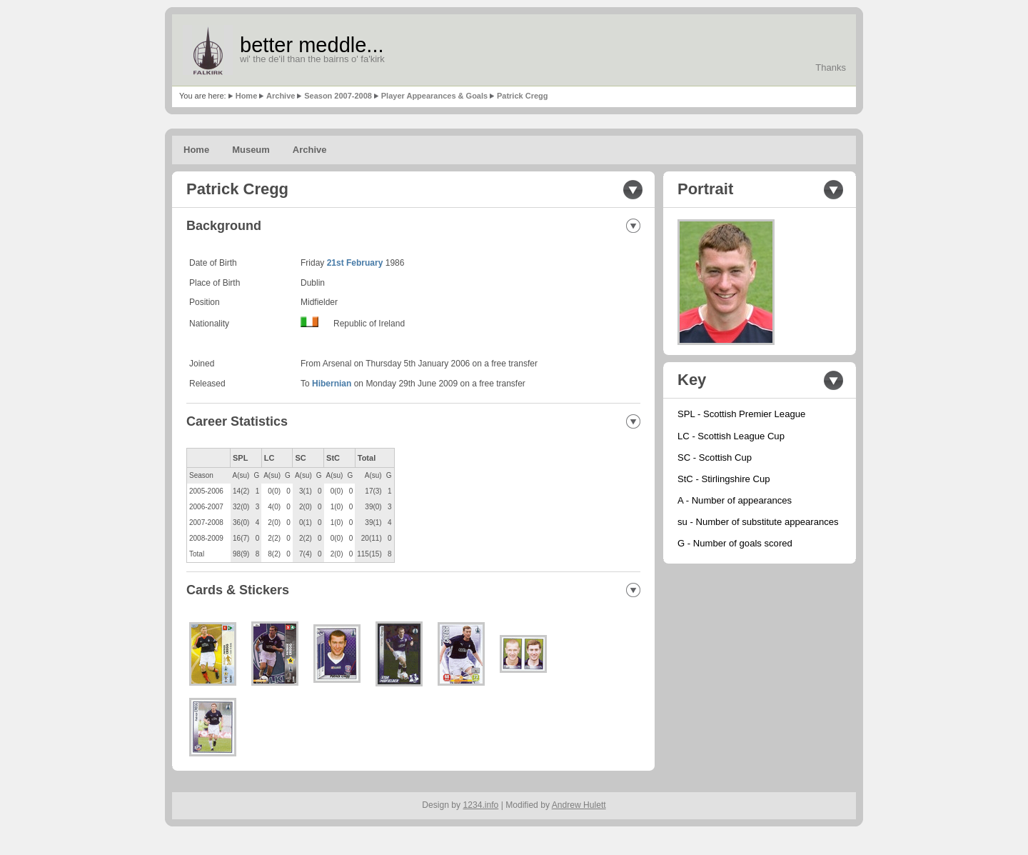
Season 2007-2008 (338, 95)
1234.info (481, 805)
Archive (280, 95)
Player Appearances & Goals (434, 95)
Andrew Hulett (579, 805)
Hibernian (331, 384)
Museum (251, 149)
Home (247, 95)
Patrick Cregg (522, 95)
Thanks (830, 67)
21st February (355, 263)
